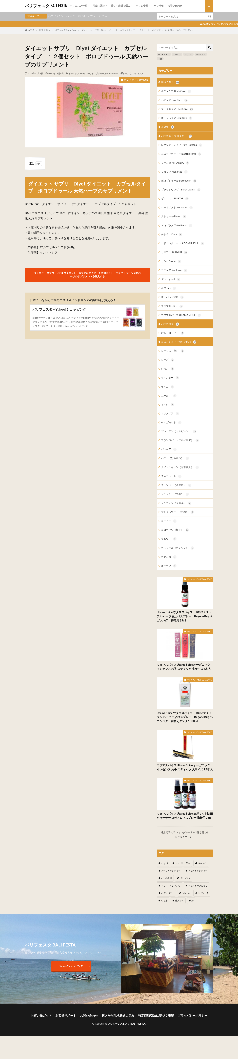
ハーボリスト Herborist (177, 207)
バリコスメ (138, 73)
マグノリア (170, 413)
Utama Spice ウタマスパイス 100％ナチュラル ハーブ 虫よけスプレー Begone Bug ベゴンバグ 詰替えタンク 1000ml (185, 717)
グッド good (170, 279)
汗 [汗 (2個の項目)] (192, 900)
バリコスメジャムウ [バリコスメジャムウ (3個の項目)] (170, 885)
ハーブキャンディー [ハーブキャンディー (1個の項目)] (170, 870)
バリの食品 (142, 5)
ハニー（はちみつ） (175, 458)
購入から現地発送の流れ (118, 1015)
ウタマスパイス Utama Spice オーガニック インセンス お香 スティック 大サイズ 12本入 (185, 767)
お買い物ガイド (41, 1015)
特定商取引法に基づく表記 (156, 1015)
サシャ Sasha (171, 261)
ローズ (167, 360)
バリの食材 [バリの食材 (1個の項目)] (166, 878)
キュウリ (169, 539)
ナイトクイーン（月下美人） (180, 467)
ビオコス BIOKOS (175, 198)
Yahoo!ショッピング (71, 966)
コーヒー (169, 521)
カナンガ (169, 557)
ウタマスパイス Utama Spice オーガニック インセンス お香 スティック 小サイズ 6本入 (184, 666)
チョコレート (171, 476)
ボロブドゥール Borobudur (104, 73)
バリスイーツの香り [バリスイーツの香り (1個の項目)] (197, 885)
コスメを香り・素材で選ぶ (178, 342)
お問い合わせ (174, 5)
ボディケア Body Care (65, 30)
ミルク (167, 404)
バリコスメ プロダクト (176, 136)
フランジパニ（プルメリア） (180, 440)
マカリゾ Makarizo (174, 172)
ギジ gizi (168, 288)
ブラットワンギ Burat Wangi (180, 189)
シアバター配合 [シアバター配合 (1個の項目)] (182, 863)
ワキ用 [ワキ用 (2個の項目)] (164, 900)
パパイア (169, 449)
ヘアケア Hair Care (174, 100)
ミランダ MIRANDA (175, 163)
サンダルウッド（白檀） (177, 512)
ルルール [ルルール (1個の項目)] (186, 893)
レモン (167, 368)
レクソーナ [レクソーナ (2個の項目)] (203, 893)
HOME (31, 30)
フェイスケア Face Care (177, 109)
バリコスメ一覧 (78, 5)
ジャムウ (70, 16)
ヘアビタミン (55, 16)
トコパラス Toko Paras (176, 225)
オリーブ (169, 566)
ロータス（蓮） (172, 351)
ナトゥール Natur (173, 216)
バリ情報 (159, 5)
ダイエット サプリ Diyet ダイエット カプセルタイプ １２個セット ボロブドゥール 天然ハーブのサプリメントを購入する (87, 274)
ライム (167, 387)
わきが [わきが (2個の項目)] (164, 863)
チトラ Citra (171, 234)
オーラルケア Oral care (176, 118)
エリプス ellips (172, 306)
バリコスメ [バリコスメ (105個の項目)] (184, 878)
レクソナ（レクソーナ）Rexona (181, 145)
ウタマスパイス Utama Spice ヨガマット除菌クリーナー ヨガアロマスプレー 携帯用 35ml (185, 815)
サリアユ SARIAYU (174, 252)
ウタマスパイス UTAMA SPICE (181, 315)
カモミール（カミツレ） (177, 548)
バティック (94, 16)
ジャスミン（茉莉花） (176, 503)
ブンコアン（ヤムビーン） (178, 431)
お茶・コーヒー (172, 333)
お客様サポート (65, 1015)
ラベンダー (170, 377)
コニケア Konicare (174, 270)
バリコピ (81, 16)
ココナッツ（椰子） (175, 530)
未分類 (167, 127)
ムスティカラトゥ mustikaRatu (181, 154)
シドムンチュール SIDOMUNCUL (182, 243)
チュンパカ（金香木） (176, 485)
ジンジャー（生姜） (175, 494)
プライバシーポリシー (192, 1015)
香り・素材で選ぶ (120, 5)
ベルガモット (171, 422)
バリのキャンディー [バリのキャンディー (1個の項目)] (197, 870)
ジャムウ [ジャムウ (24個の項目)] (202, 863)
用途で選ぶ (99, 5)
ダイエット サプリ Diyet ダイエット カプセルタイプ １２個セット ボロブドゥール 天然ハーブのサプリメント (137, 30)
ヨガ (104, 16)
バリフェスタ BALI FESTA (46, 6)
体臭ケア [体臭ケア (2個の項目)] (179, 900)
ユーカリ (169, 395)
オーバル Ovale (172, 297)
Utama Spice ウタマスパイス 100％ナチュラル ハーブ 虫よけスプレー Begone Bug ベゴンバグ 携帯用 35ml (185, 616)
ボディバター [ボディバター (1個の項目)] (167, 893)
